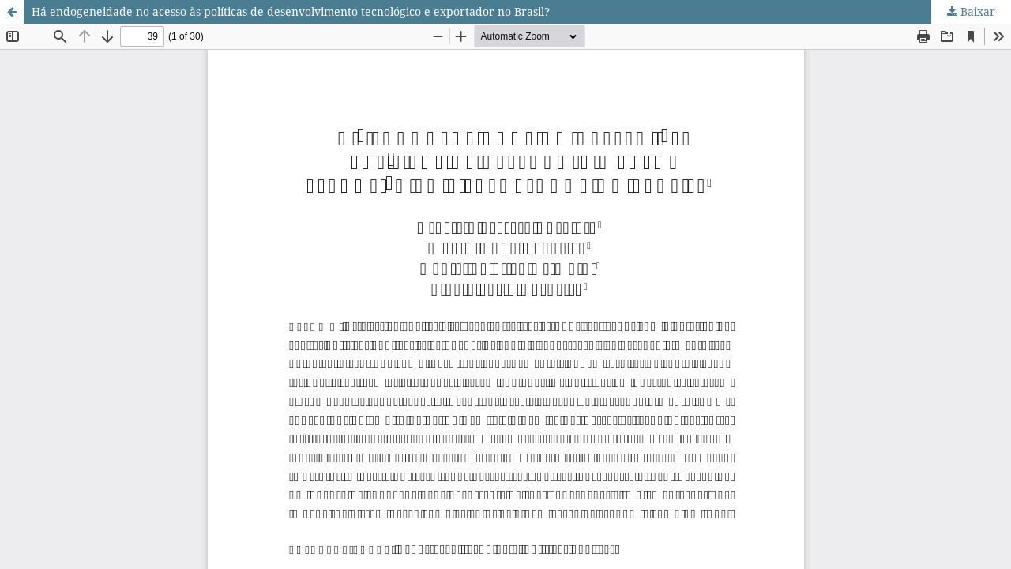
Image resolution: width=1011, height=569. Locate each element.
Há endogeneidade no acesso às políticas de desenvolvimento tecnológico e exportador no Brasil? (291, 11)
